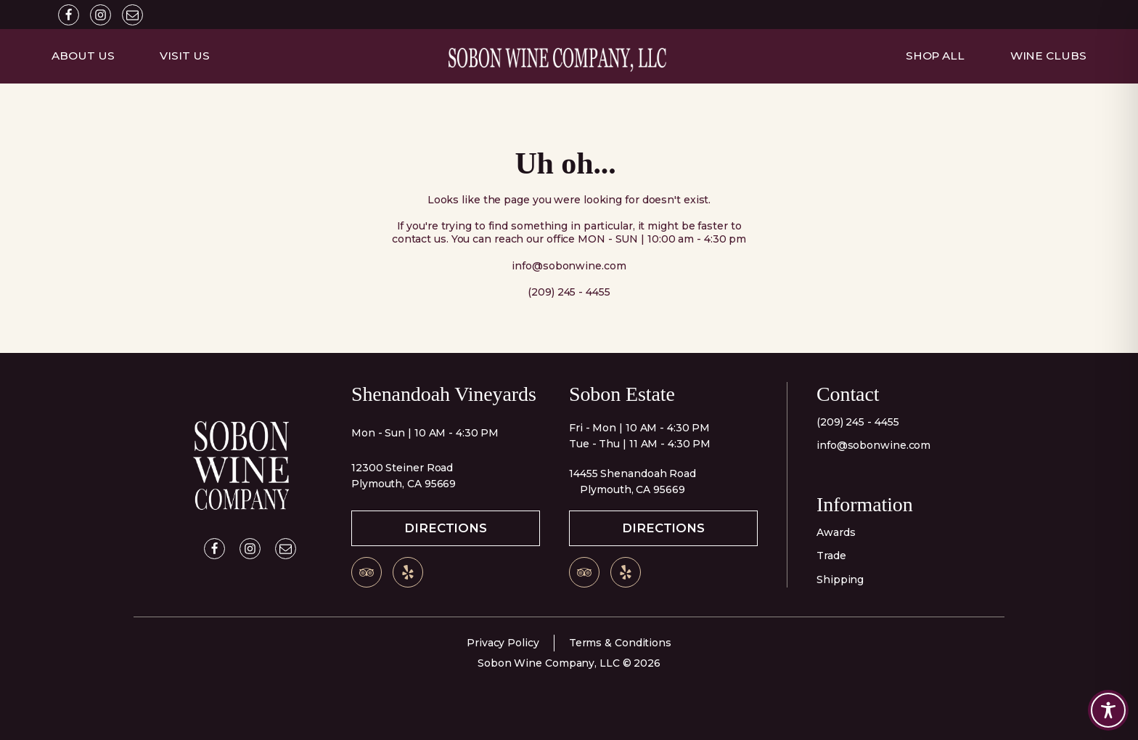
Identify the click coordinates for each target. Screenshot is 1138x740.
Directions (445, 528)
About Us (83, 55)
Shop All (935, 55)
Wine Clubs (1048, 55)
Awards (835, 532)
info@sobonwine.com (873, 445)
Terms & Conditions (620, 642)
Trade (831, 555)
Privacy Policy (503, 642)
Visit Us (184, 55)
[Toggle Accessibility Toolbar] (1108, 710)
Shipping (840, 579)
